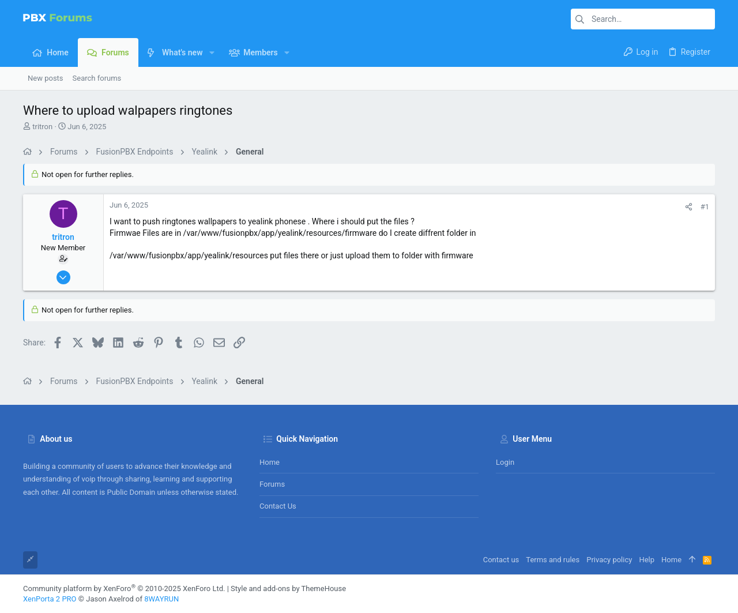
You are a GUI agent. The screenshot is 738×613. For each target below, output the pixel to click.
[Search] (643, 19)
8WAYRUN (161, 599)
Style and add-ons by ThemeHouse (288, 588)
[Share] (688, 206)
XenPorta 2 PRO (50, 599)
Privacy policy (609, 559)
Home (269, 462)
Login (505, 462)
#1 (705, 206)
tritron (42, 126)
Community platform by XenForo (124, 588)
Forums (272, 484)
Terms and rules (552, 559)
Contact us (277, 506)
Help (646, 559)
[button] (211, 52)
